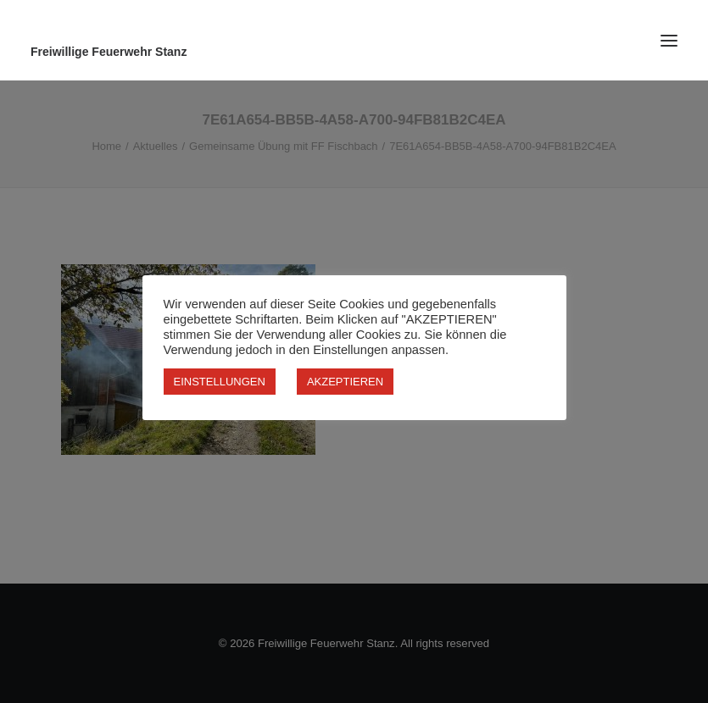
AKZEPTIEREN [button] (345, 381)
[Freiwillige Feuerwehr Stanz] (354, 52)
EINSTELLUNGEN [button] (219, 381)
